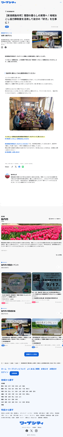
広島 (16, 397)
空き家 (56, 415)
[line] (23, 167)
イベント (26, 415)
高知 (16, 399)
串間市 (17, 417)
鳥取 (6, 397)
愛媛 (13, 399)
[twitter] (16, 167)
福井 (16, 391)
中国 (2, 397)
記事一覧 (6, 363)
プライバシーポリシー (26, 427)
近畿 (2, 394)
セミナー (22, 417)
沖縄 (2, 405)
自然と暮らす (42, 413)
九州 (2, 402)
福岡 (6, 402)
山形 (20, 386)
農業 (47, 413)
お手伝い (52, 413)
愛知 (34, 391)
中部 (2, 391)
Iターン (7, 415)
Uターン (21, 415)
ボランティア (23, 413)
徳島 (6, 399)
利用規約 (34, 427)
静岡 (30, 391)
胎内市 (17, 363)
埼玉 (6, 389)
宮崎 (23, 402)
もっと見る (59, 255)
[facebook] (19, 167)
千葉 (23, 389)
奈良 (23, 394)
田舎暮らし (16, 413)
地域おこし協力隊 (5, 413)
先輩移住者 (48, 415)
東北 (2, 386)
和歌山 (27, 394)
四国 (2, 399)
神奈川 (27, 389)
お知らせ (44, 369)
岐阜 (27, 391)
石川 (13, 391)
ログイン (4, 372)
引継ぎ (13, 417)
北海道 (3, 383)
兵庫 (20, 394)
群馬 (16, 389)
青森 (6, 386)
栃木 (13, 389)
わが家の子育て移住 (5, 417)
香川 (9, 399)
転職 (53, 415)
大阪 (16, 394)
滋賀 (9, 394)
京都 (13, 394)
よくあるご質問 (33, 369)
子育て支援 (15, 415)
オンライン (32, 415)
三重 (6, 394)
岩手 (9, 386)
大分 (20, 402)
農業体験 (40, 417)
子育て (2, 415)
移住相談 (57, 413)
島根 (9, 397)
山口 (20, 397)
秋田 (13, 386)
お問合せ (53, 369)
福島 (23, 386)
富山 (9, 391)
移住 (12, 413)
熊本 (16, 402)
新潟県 (12, 363)
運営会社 (39, 427)
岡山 (13, 397)
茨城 (9, 389)
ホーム (3, 369)
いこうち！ (30, 413)
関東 (2, 389)
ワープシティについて (17, 369)
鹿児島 (27, 402)
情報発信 (45, 417)
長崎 (13, 402)
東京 (20, 389)
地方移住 (36, 413)
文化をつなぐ (34, 417)
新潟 (6, 391)
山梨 (20, 391)
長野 (23, 391)
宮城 (16, 386)
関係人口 (27, 417)
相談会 (37, 415)
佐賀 (9, 402)
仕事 (11, 415)
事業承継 (42, 415)
